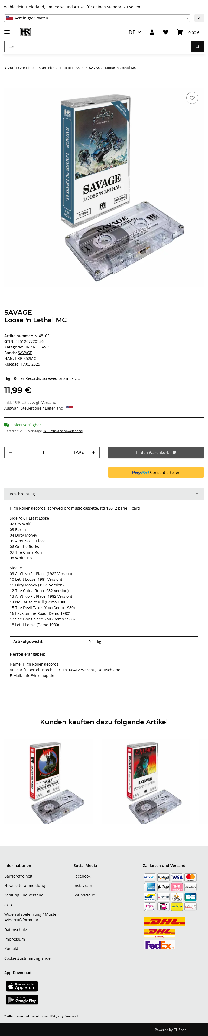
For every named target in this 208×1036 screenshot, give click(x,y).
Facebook (82, 876)
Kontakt (11, 948)
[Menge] (43, 452)
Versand (48, 402)
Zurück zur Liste (21, 67)
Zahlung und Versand (24, 895)
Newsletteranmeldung (24, 885)
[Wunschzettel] (166, 32)
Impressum (14, 939)
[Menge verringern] (11, 452)
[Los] (97, 46)
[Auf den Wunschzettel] (192, 98)
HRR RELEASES (37, 347)
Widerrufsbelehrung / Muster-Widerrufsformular (31, 917)
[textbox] (97, 18)
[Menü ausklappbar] (7, 29)
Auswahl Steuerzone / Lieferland (38, 408)
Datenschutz (15, 929)
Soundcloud (84, 895)
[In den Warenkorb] (8, 85)
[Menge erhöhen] (93, 452)
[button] (152, 32)
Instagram (83, 885)
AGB (8, 904)
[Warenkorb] (188, 32)
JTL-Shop (179, 1029)
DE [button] (132, 32)
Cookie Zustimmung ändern (29, 958)
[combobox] (97, 18)
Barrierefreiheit (18, 876)
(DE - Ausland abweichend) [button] (63, 431)
